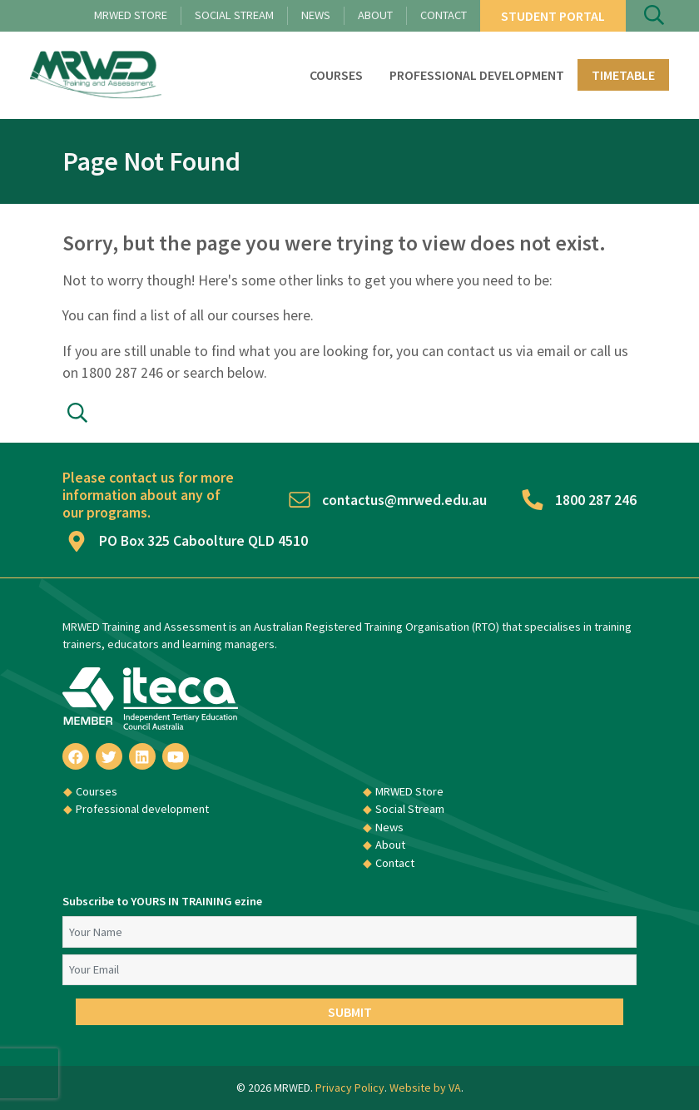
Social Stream (234, 14)
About (375, 14)
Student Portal (553, 15)
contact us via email (508, 351)
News (315, 14)
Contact (443, 14)
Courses (336, 75)
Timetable (623, 75)
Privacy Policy (349, 1087)
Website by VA (425, 1087)
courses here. (272, 315)
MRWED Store (130, 14)
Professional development (476, 75)
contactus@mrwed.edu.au (386, 500)
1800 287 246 (577, 500)
